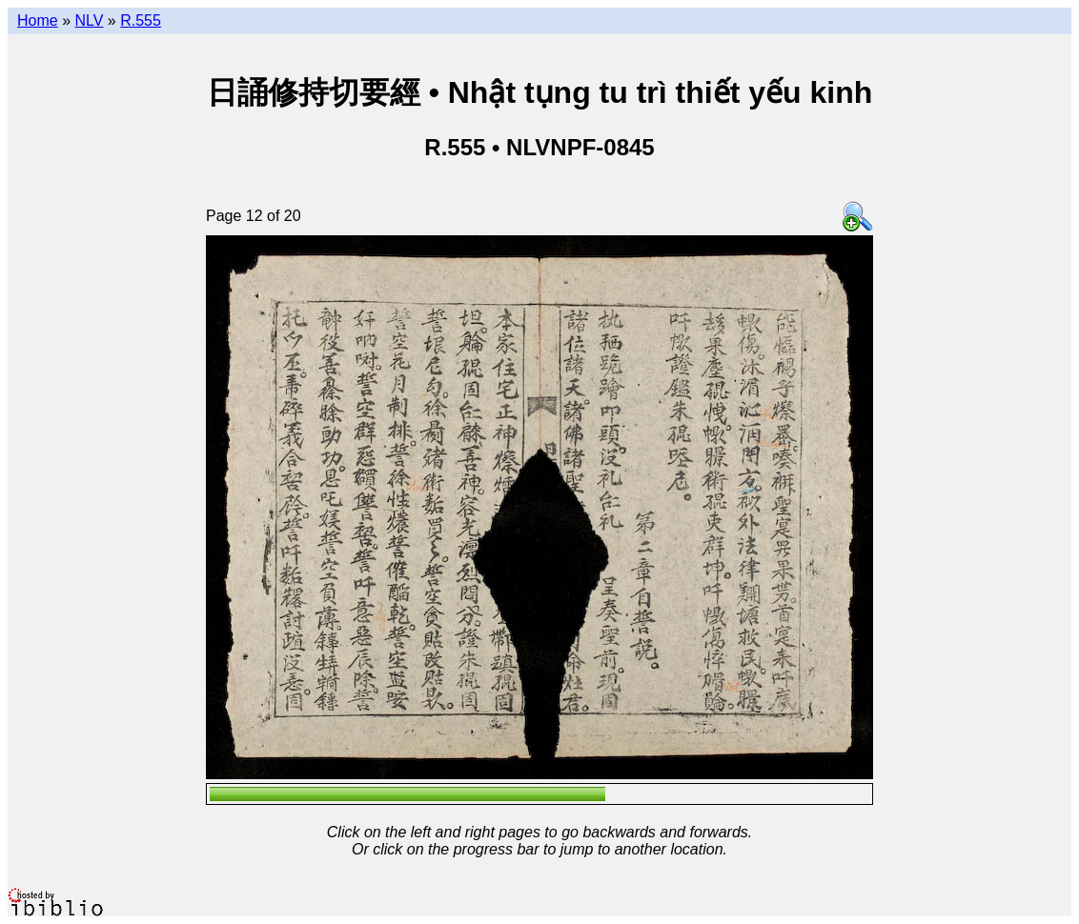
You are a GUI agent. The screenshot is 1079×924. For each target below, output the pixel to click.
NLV (88, 20)
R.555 (140, 20)
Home (37, 20)
